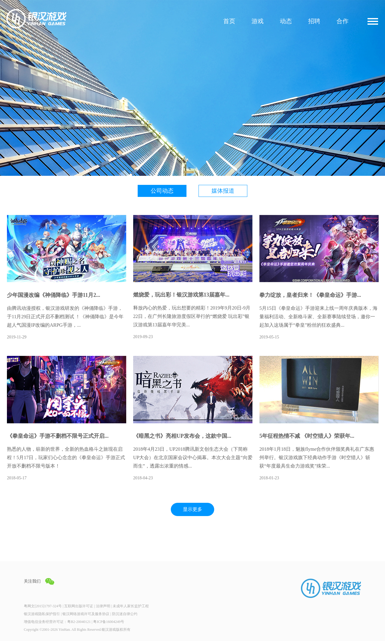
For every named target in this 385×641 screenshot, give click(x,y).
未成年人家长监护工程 (131, 606)
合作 (342, 21)
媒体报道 (222, 191)
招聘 (314, 21)
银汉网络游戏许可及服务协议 (85, 614)
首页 (229, 21)
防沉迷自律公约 (124, 614)
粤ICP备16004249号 (108, 622)
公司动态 (162, 191)
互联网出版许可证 (78, 606)
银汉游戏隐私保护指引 (42, 614)
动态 (286, 21)
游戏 (258, 21)
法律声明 (103, 606)
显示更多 (192, 509)
